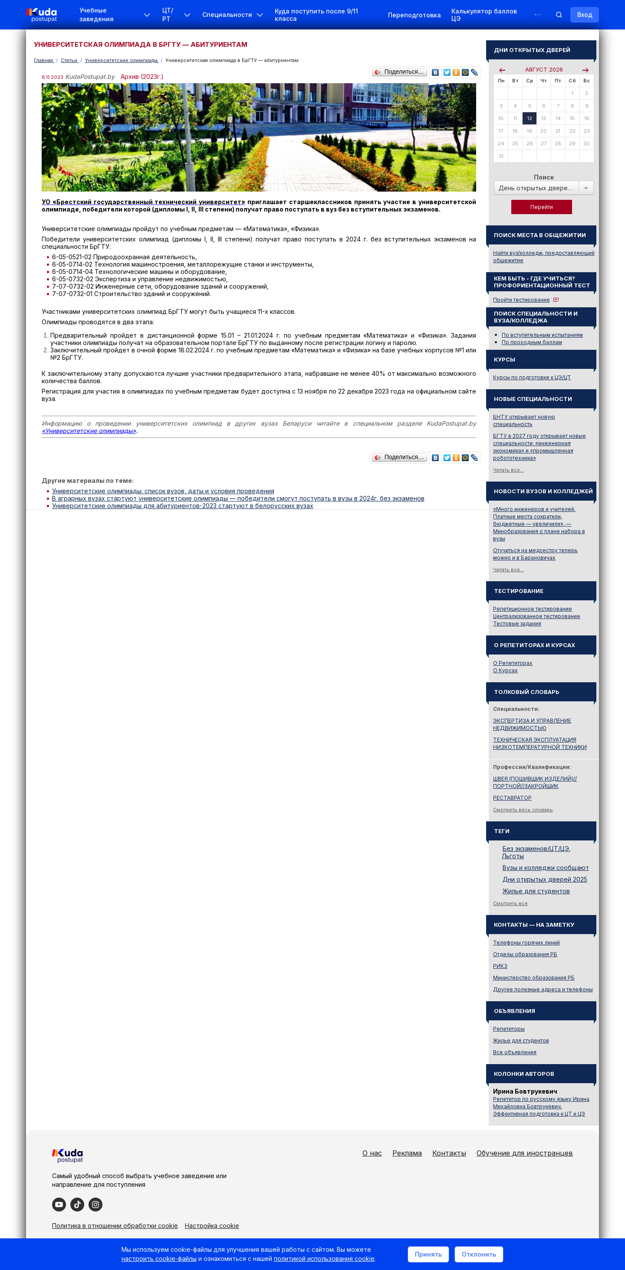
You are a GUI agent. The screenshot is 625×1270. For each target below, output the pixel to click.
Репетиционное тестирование (532, 609)
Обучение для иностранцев (525, 1153)
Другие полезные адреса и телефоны (543, 989)
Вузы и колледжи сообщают (546, 867)
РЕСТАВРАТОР (512, 798)
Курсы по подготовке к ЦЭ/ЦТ (532, 377)
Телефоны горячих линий (526, 942)
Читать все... (508, 470)
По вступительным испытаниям (542, 335)
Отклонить (479, 1254)
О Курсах (505, 670)
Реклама (407, 1153)
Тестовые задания (517, 623)
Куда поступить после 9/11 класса (316, 14)
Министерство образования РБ (534, 977)
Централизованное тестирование (536, 616)
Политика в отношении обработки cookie (115, 1225)
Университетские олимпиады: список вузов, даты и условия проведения (163, 491)
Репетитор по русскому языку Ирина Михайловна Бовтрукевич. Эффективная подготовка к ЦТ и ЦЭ (541, 1106)
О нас (372, 1153)
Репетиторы (509, 1029)
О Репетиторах (513, 663)
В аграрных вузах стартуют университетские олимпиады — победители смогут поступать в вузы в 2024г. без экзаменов (238, 498)
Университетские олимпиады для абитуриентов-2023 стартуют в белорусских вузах (182, 505)
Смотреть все (510, 903)
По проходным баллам (532, 342)
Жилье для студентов (536, 891)
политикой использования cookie (324, 1258)
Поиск (544, 177)
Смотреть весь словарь (523, 810)
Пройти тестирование (521, 299)
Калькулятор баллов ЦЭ (484, 14)
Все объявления (514, 1052)
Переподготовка (414, 15)
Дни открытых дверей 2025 (545, 879)
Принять (428, 1254)
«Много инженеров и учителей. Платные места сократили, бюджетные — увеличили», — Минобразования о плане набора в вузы (539, 524)
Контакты (449, 1153)
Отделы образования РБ (525, 954)
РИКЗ (500, 966)
